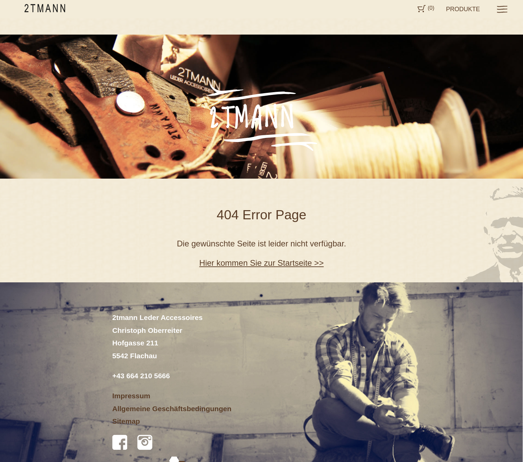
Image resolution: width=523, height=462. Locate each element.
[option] (261, 107)
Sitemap (126, 421)
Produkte (463, 9)
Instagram (144, 442)
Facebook (119, 442)
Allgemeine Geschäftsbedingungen (171, 409)
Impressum (131, 396)
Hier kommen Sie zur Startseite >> (261, 262)
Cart (422, 8)
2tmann (44, 8)
